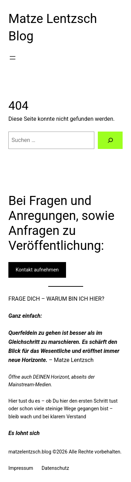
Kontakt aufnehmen (37, 269)
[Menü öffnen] (12, 58)
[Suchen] (110, 140)
